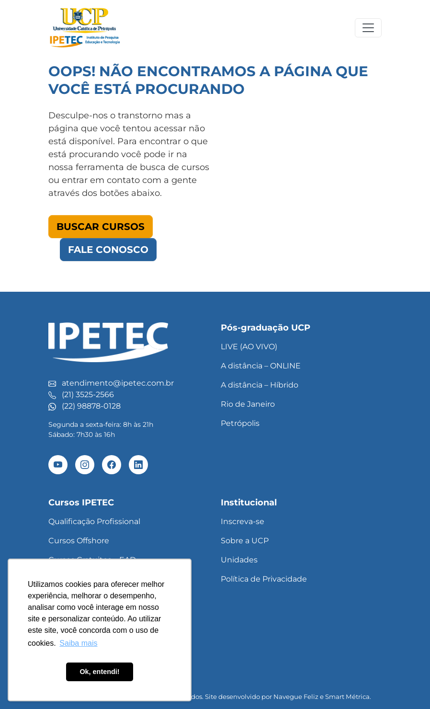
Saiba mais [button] (78, 643)
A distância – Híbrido (259, 384)
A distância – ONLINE (261, 365)
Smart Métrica (347, 696)
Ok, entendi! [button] (99, 671)
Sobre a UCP (245, 540)
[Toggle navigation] (368, 27)
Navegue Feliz (295, 696)
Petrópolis (240, 423)
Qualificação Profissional (94, 521)
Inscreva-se (242, 521)
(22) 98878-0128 (91, 406)
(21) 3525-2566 (88, 394)
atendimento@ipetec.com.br (118, 383)
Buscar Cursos (101, 226)
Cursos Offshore (78, 540)
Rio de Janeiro (248, 404)
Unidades (239, 559)
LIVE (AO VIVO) (249, 346)
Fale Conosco (108, 249)
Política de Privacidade (264, 578)
